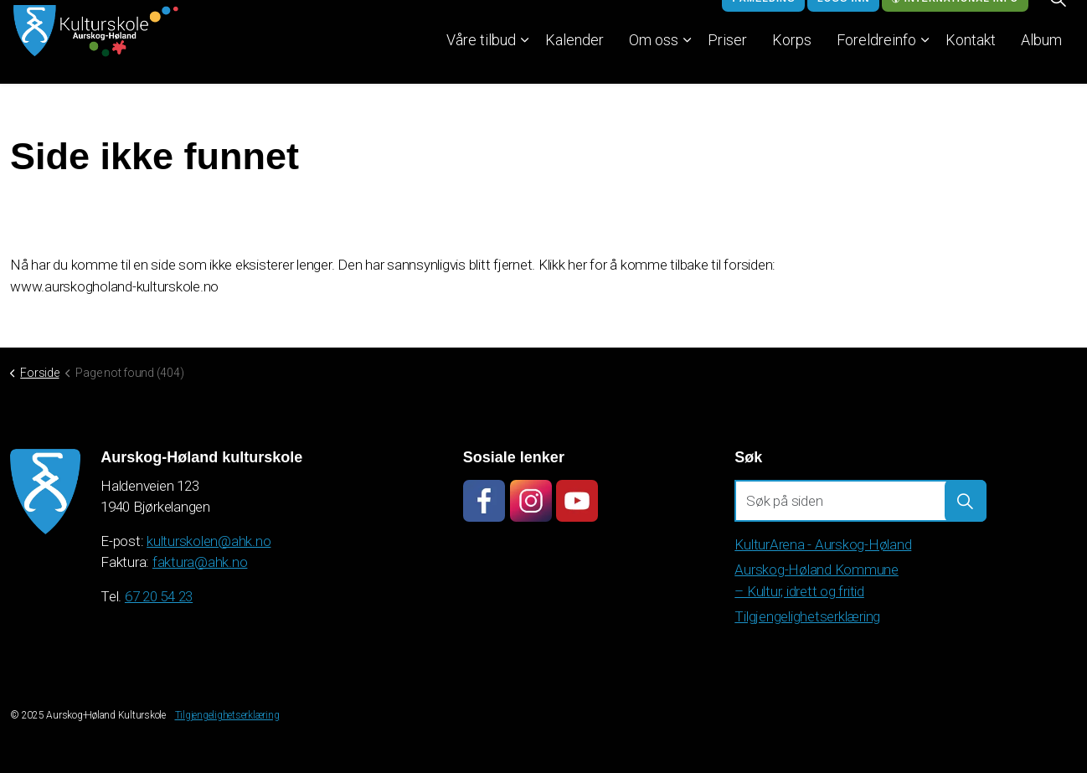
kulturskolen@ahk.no (208, 541)
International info (955, 21)
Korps (791, 62)
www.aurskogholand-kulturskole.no (114, 286)
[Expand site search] (1057, 21)
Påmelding (763, 21)
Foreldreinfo (876, 62)
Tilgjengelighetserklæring (807, 616)
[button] (45, 491)
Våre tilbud (481, 62)
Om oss (653, 62)
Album (1041, 62)
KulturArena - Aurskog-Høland (822, 544)
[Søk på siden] (860, 501)
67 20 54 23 (159, 596)
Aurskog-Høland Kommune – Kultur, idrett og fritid (816, 580)
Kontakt (970, 62)
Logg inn (843, 21)
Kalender (574, 62)
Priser (727, 62)
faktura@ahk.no (200, 562)
